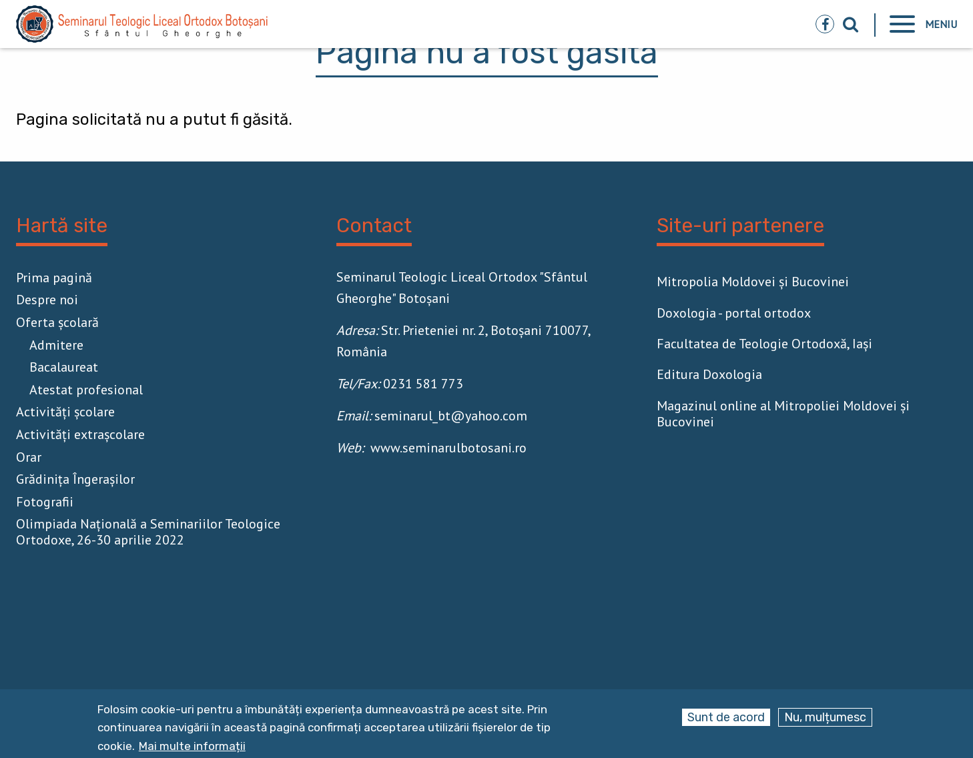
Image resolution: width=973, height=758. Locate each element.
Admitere (56, 345)
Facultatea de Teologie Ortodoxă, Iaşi (764, 343)
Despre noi (47, 299)
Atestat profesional (86, 389)
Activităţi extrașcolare (80, 434)
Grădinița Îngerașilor (75, 479)
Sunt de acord (726, 717)
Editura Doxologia (709, 374)
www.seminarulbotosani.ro (448, 447)
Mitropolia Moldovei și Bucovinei (753, 281)
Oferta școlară (57, 322)
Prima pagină (54, 277)
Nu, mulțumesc (825, 717)
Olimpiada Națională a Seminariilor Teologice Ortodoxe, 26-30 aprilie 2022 (148, 531)
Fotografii (44, 501)
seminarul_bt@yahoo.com (450, 415)
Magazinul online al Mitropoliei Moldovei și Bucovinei (783, 413)
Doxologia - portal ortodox (734, 313)
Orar (28, 457)
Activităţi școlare (65, 411)
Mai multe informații (192, 746)
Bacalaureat (63, 367)
